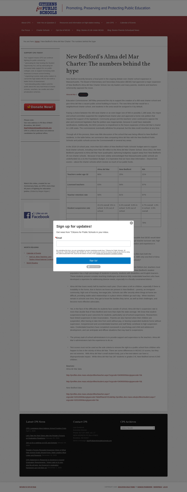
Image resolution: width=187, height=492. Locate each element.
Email (59, 238)
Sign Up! (93, 260)
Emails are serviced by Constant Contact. (109, 253)
